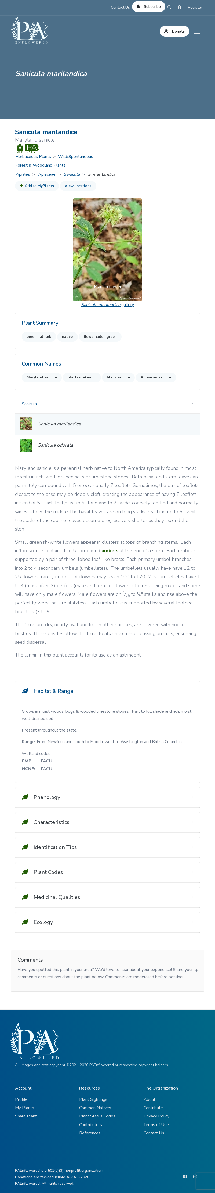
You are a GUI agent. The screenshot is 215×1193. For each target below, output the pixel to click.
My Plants (24, 1108)
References (90, 1133)
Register (195, 7)
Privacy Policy (156, 1116)
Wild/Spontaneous (75, 157)
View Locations (78, 186)
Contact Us (120, 7)
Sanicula (72, 174)
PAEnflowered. (28, 1183)
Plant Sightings (93, 1099)
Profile (21, 1099)
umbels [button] (109, 550)
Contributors (90, 1125)
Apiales (23, 174)
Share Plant (26, 1116)
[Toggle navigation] (196, 31)
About (149, 1099)
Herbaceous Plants (33, 157)
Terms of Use (156, 1125)
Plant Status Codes (97, 1116)
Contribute (153, 1108)
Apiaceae (47, 174)
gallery (107, 305)
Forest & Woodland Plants (40, 165)
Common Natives (95, 1108)
